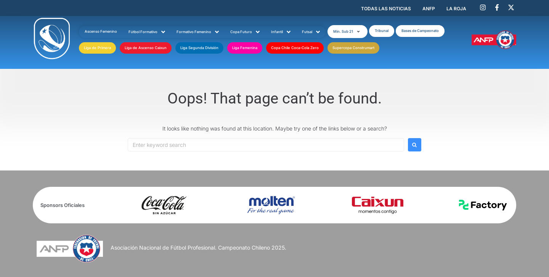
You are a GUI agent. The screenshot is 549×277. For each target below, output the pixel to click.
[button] (347, 31)
